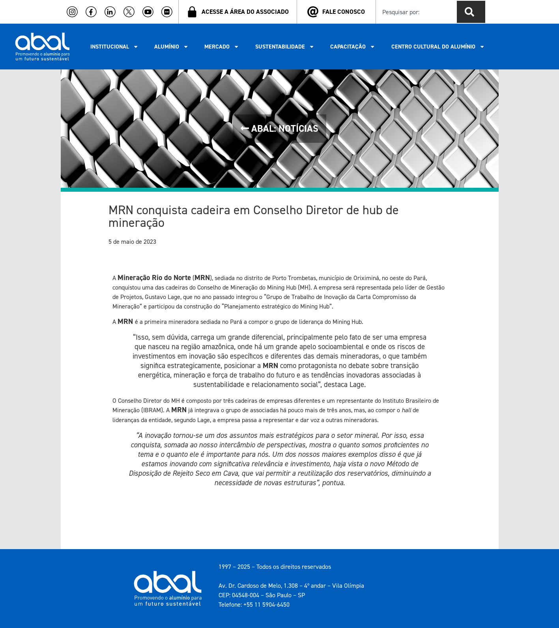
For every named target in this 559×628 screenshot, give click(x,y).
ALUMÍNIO (171, 46)
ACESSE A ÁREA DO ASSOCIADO (245, 11)
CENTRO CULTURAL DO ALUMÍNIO (438, 46)
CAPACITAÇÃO (352, 46)
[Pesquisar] (471, 12)
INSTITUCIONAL (114, 46)
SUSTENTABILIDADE (284, 46)
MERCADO (221, 46)
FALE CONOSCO (343, 11)
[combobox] (415, 12)
